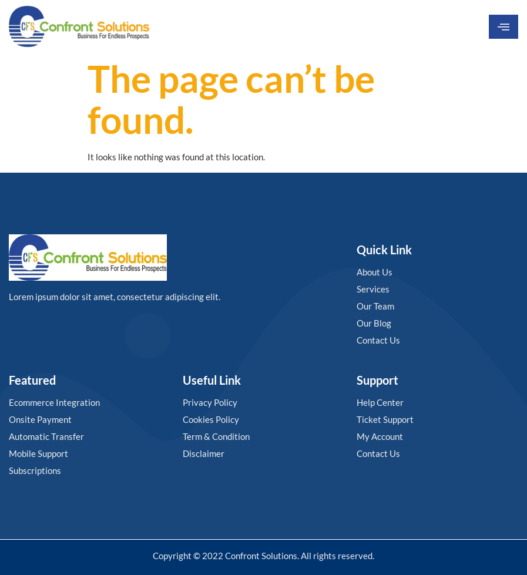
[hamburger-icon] (503, 27)
